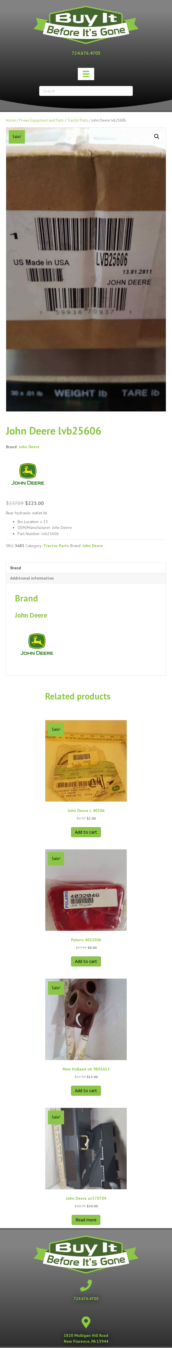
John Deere (29, 446)
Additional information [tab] (32, 578)
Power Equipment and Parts (41, 120)
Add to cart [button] (86, 832)
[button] (157, 136)
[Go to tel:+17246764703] (86, 53)
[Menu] (86, 74)
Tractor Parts (77, 120)
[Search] (86, 91)
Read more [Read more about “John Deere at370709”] (86, 1220)
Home (11, 120)
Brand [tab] (15, 567)
